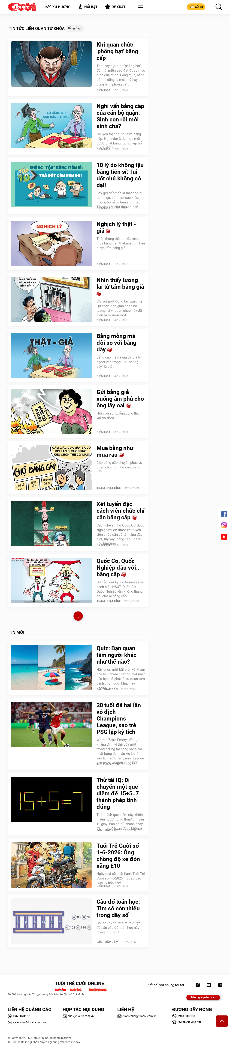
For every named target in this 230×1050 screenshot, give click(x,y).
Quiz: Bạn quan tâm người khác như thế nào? (116, 655)
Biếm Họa (103, 90)
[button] (139, 7)
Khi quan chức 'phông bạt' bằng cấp (117, 51)
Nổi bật (87, 6)
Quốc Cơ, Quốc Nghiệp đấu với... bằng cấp (119, 568)
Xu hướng (57, 7)
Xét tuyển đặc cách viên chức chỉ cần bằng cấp (121, 511)
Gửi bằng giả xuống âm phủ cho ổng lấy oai (120, 399)
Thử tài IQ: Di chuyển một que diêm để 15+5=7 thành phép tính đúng (118, 793)
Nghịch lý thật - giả (116, 227)
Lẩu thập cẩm (107, 689)
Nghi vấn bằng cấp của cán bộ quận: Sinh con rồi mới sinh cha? (120, 116)
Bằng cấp (74, 28)
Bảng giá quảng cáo (203, 997)
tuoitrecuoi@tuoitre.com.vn (137, 1016)
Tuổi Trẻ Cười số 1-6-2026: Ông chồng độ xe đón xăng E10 (118, 855)
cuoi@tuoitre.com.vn (78, 1016)
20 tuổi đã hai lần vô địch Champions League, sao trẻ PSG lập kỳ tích (119, 718)
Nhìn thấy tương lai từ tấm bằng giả (120, 286)
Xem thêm (78, 616)
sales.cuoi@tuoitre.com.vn (27, 1022)
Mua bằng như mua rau (115, 451)
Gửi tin (196, 6)
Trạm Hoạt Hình (109, 488)
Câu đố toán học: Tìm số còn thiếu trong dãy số (118, 908)
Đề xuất (115, 6)
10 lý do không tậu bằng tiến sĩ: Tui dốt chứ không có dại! (120, 175)
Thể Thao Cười (108, 764)
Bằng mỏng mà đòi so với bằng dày (116, 343)
